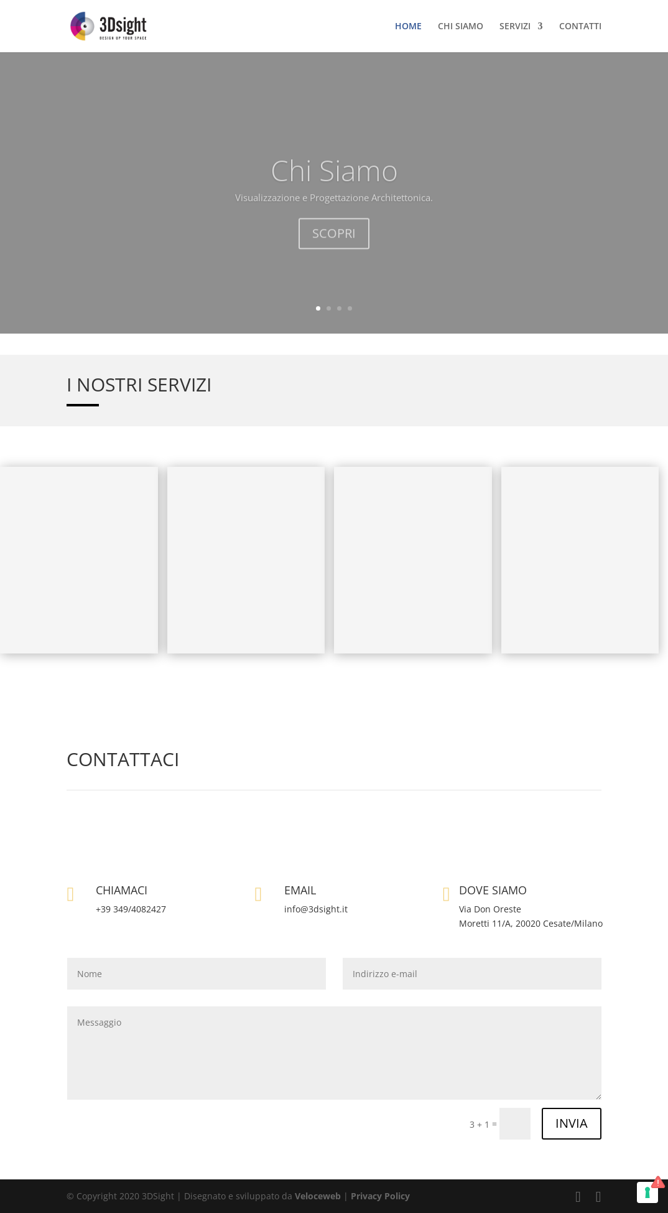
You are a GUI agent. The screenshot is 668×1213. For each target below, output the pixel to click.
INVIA (571, 1123)
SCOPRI (334, 249)
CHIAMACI (121, 890)
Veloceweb (319, 1196)
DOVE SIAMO (493, 890)
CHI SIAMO (460, 27)
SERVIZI (515, 27)
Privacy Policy (380, 1196)
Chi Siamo (334, 186)
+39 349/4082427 (131, 909)
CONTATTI (580, 27)
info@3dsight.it (316, 909)
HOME (408, 27)
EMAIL (300, 890)
